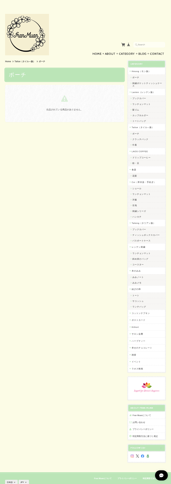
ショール (137, 181)
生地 (134, 198)
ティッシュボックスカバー (146, 228)
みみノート (138, 270)
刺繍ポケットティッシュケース (147, 77)
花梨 (134, 169)
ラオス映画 (137, 362)
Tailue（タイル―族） (25, 54)
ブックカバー (139, 91)
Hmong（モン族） (141, 64)
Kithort (135, 320)
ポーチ (135, 70)
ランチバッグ (139, 300)
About (110, 47)
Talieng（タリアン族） (143, 216)
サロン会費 (137, 327)
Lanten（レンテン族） (143, 85)
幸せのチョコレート (142, 341)
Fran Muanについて (142, 408)
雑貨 (134, 348)
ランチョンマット (141, 97)
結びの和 (136, 282)
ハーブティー (138, 334)
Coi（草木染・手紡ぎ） (144, 175)
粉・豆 (135, 156)
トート (135, 288)
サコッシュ (138, 294)
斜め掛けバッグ (140, 252)
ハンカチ (137, 210)
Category (127, 47)
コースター (138, 257)
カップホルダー (140, 108)
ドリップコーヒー (141, 151)
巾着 (134, 138)
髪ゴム (135, 103)
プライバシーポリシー (143, 422)
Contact (157, 47)
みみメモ (137, 276)
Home (96, 47)
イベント (136, 355)
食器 (134, 163)
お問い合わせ (139, 415)
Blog (142, 47)
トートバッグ (139, 114)
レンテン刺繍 (138, 240)
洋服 (134, 193)
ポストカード (138, 313)
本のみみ (136, 264)
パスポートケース (141, 234)
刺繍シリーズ (139, 204)
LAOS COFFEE (140, 144)
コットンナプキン (141, 306)
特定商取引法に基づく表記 (145, 429)
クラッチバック (140, 132)
